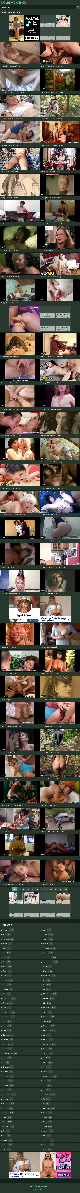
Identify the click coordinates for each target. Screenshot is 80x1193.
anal (7, 934)
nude (47, 984)
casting (7, 980)
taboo (47, 1080)
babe (7, 952)
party (47, 1021)
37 (51, 889)
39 (60, 889)
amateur (8, 930)
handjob (8, 1099)
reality (47, 1048)
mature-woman (50, 962)
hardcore (8, 1103)
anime (7, 943)
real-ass (48, 1039)
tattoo (47, 1085)
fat (6, 1062)
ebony (7, 1021)
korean (7, 1144)
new (47, 980)
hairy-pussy (9, 1094)
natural (48, 971)
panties (47, 1012)
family (7, 1057)
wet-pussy (48, 1140)
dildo (7, 1007)
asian (7, 948)
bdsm (7, 966)
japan (7, 1121)
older (47, 1003)
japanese (8, 1126)
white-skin (48, 1144)
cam (7, 975)
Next (65, 889)
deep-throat (9, 998)
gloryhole (8, 1085)
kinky (7, 1135)
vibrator (47, 1117)
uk (46, 1103)
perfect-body (49, 1030)
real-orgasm (49, 1044)
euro (7, 1030)
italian (7, 1117)
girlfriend (8, 1076)
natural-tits (49, 975)
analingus (8, 939)
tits (47, 1099)
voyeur (47, 1126)
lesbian (48, 934)
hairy (7, 1089)
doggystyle (9, 1012)
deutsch (8, 1003)
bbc (6, 957)
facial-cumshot (10, 1053)
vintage (47, 1121)
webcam (48, 1131)
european (8, 1035)
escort (7, 1025)
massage (48, 943)
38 (55, 889)
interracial (8, 1112)
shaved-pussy (50, 1076)
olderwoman (49, 1007)
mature (48, 952)
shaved (48, 1071)
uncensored (49, 1108)
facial (7, 1048)
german (8, 1071)
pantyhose (48, 1016)
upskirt (47, 1112)
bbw (7, 962)
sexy (47, 1067)
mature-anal (49, 957)
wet (47, 1135)
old (47, 989)
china (7, 994)
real (47, 1035)
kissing (7, 1140)
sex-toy (48, 1062)
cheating (8, 989)
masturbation (49, 948)
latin (47, 930)
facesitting (8, 1044)
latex (7, 1149)
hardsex (8, 1108)
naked (47, 966)
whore (47, 1149)
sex (47, 1057)
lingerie (48, 939)
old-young (48, 998)
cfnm (7, 984)
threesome (49, 1094)
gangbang (8, 1067)
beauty (7, 971)
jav (6, 1131)
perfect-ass (49, 1025)
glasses (8, 1080)
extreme (8, 1039)
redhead (48, 1053)
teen (47, 1089)
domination (9, 1016)
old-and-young (50, 994)
